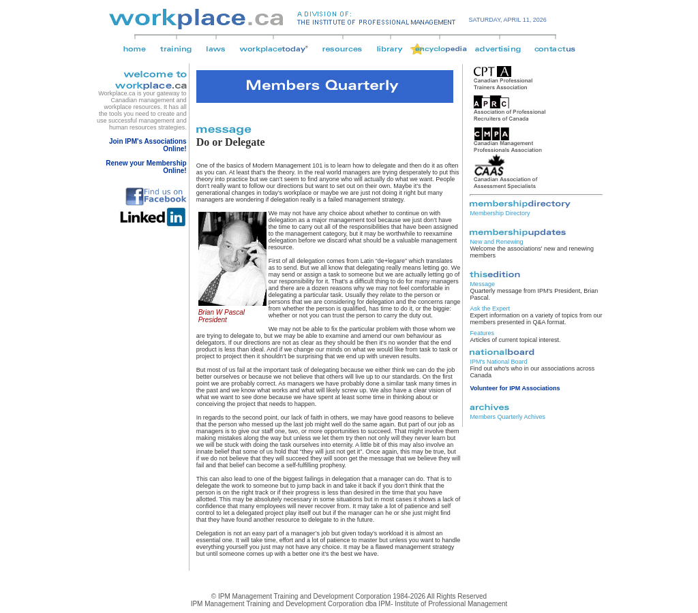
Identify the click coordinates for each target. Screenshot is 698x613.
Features (482, 333)
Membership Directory (500, 213)
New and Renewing (496, 241)
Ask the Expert (490, 308)
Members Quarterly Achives (507, 416)
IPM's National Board (498, 361)
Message (482, 284)
